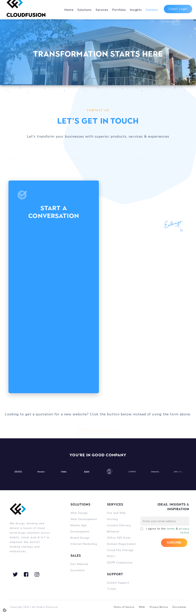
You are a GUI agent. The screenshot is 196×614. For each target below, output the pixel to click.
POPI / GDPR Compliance (120, 559)
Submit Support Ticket (118, 586)
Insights (136, 10)
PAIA (142, 607)
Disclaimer (179, 607)
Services (102, 10)
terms (171, 529)
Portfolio (119, 10)
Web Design (79, 513)
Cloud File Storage (120, 550)
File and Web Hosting (116, 516)
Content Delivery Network (119, 528)
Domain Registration (121, 544)
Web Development (83, 519)
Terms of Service (124, 607)
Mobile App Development (79, 528)
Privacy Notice (159, 607)
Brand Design (80, 538)
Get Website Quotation (79, 567)
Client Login (178, 9)
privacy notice (184, 530)
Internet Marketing (83, 544)
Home (68, 10)
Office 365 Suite (119, 538)
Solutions (84, 10)
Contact (152, 10)
